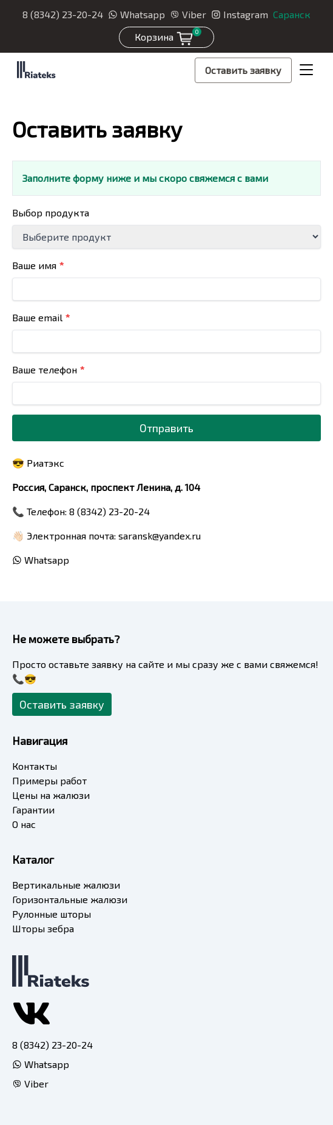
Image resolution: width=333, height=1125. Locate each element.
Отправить (166, 428)
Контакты (34, 766)
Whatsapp (136, 14)
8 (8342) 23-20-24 (62, 14)
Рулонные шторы (51, 914)
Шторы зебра (43, 928)
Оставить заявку (243, 70)
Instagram (239, 14)
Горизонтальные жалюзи (69, 899)
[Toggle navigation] (306, 70)
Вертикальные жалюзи (66, 884)
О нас (24, 824)
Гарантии (33, 809)
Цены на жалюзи (51, 795)
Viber (188, 14)
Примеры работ (49, 780)
